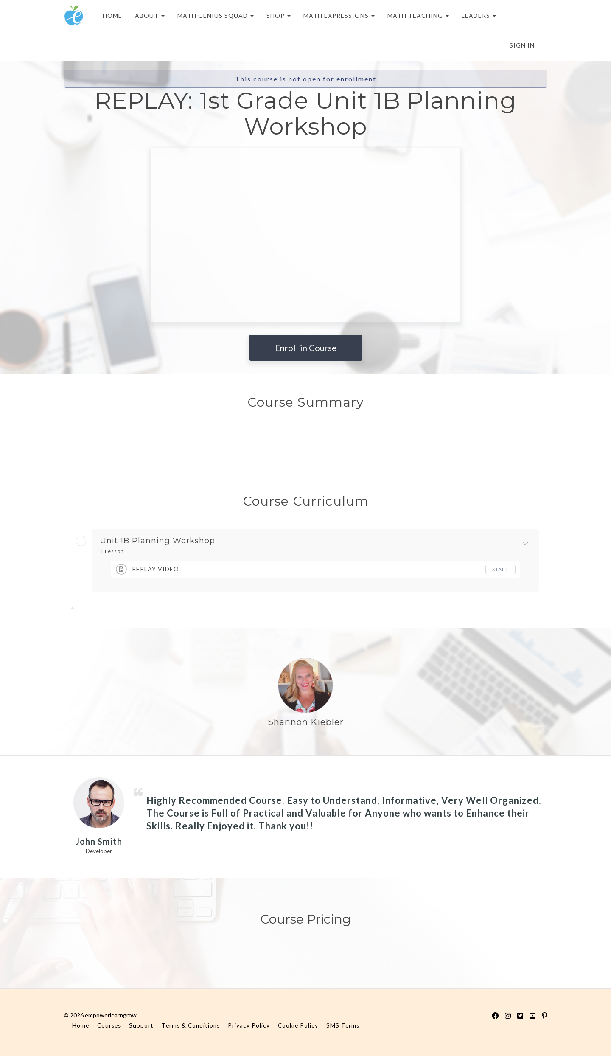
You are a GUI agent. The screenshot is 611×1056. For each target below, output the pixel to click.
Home (80, 1025)
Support (141, 1025)
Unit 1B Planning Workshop (157, 541)
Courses (109, 1025)
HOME (112, 15)
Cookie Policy (298, 1025)
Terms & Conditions (191, 1025)
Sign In (522, 45)
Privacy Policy (249, 1025)
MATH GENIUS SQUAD (215, 15)
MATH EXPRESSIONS (339, 15)
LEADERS (479, 15)
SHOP (278, 15)
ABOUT (150, 15)
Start (500, 569)
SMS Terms (342, 1025)
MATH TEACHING (418, 15)
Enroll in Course (305, 348)
